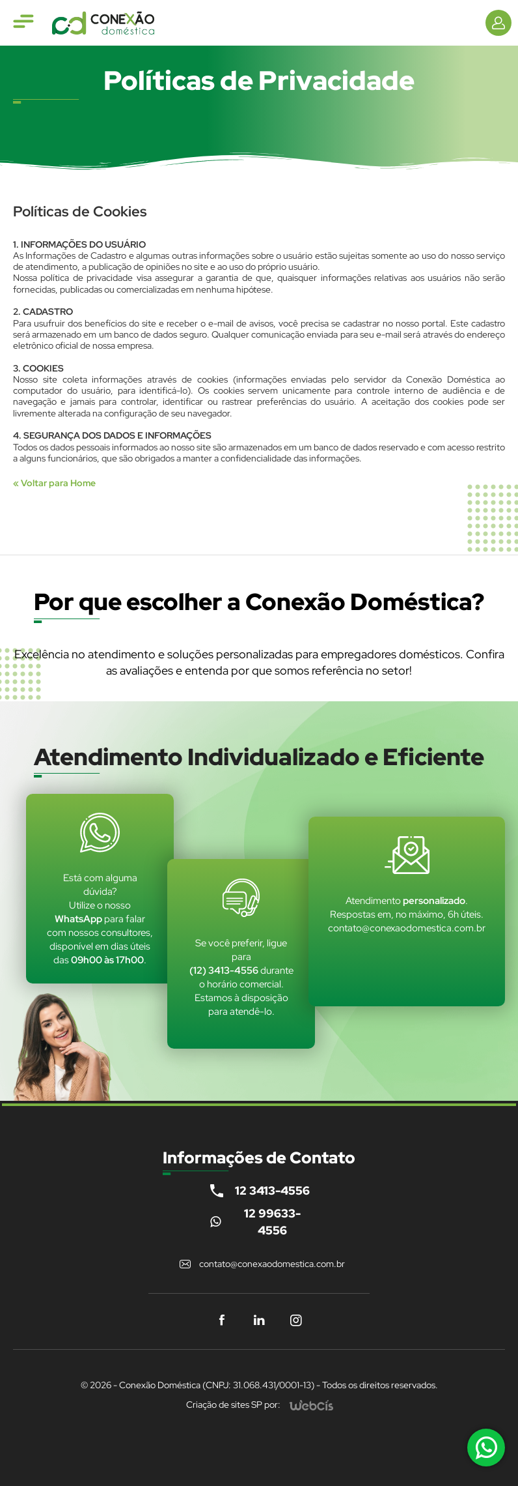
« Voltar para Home (54, 482)
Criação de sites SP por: (233, 1404)
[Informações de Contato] (498, 23)
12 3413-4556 (272, 1190)
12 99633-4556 (272, 1221)
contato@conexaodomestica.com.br (272, 1264)
